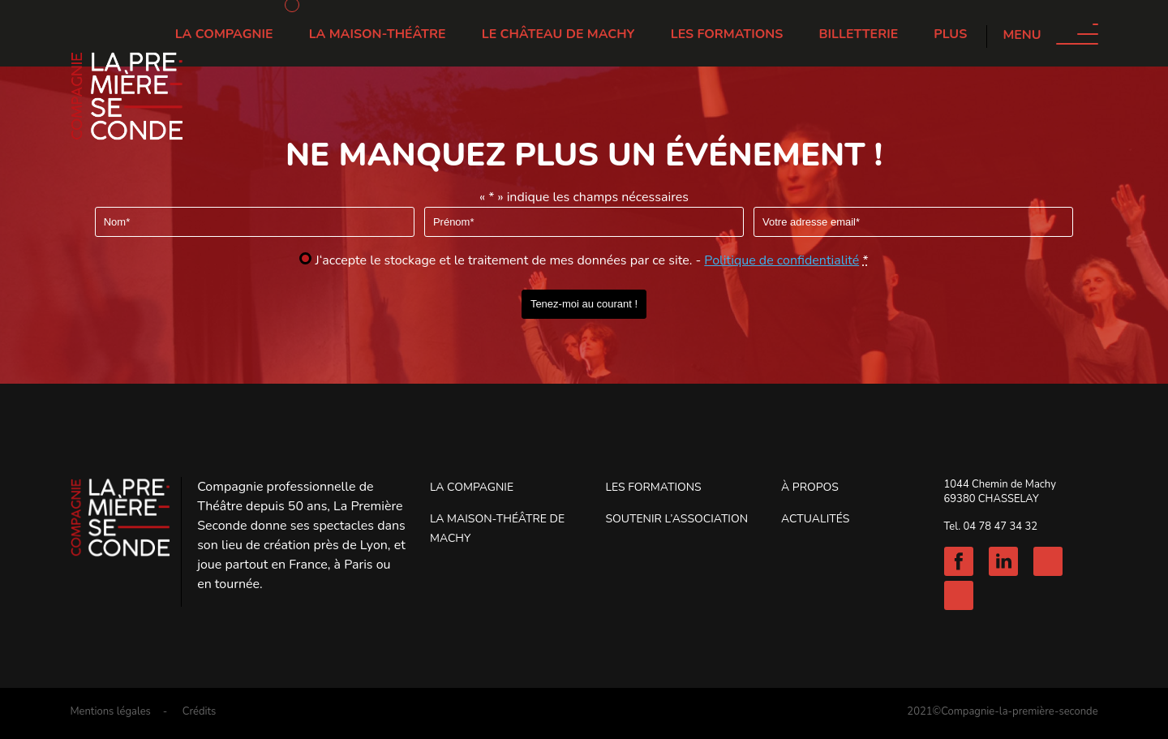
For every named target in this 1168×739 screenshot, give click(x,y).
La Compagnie (224, 34)
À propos (810, 487)
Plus (950, 34)
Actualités (815, 518)
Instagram (1048, 561)
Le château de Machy (558, 34)
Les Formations (727, 34)
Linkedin (1003, 561)
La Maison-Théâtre (377, 34)
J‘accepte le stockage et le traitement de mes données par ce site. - (592, 260)
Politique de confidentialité (781, 260)
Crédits (199, 711)
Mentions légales (110, 711)
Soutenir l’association (676, 518)
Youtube (958, 595)
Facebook (958, 561)
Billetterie (859, 34)
